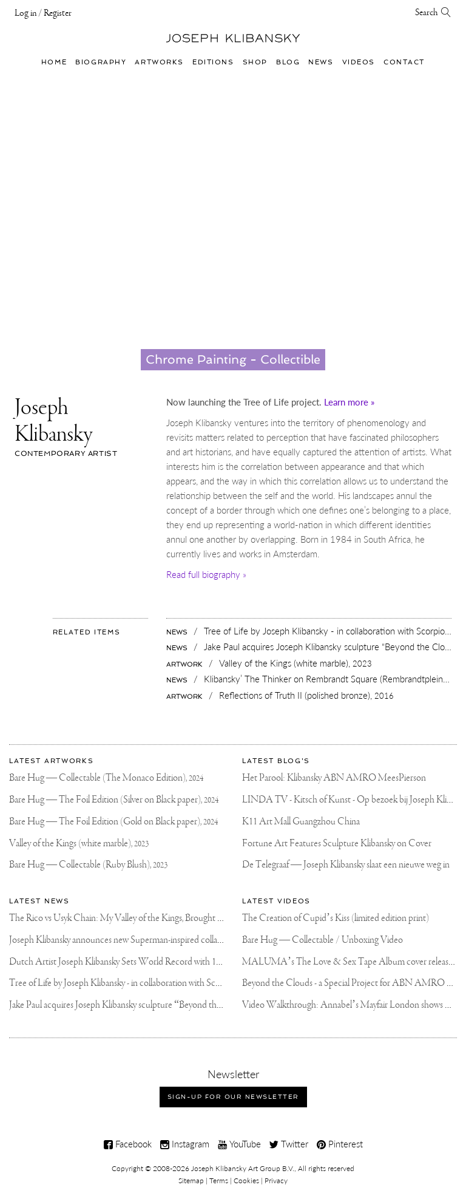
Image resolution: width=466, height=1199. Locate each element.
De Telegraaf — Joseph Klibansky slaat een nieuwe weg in (346, 865)
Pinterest (340, 1143)
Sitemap (191, 1180)
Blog (288, 62)
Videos (358, 62)
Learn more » (349, 401)
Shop (255, 62)
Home (54, 62)
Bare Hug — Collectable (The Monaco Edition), (106, 778)
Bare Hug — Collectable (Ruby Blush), (88, 865)
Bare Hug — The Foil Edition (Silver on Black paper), (113, 800)
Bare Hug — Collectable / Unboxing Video (322, 940)
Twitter (288, 1143)
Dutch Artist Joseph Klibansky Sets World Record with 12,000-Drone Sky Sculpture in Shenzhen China (196, 962)
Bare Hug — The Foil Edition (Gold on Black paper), (113, 821)
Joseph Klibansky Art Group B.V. (242, 1168)
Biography (100, 62)
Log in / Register (43, 13)
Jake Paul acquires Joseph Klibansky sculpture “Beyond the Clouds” (131, 1005)
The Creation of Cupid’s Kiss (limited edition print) (335, 918)
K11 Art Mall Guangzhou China (301, 821)
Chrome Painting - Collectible (233, 359)
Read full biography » (206, 574)
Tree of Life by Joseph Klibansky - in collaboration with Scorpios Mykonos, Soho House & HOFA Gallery (200, 983)
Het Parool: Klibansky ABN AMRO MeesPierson (334, 778)
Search (433, 12)
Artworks (159, 62)
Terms (218, 1180)
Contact (404, 62)
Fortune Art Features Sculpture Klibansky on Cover (336, 843)
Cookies (246, 1180)
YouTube (239, 1143)
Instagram (184, 1143)
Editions (213, 62)
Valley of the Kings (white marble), (79, 843)
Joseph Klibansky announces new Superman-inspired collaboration (128, 940)
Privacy (276, 1180)
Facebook (128, 1143)
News (320, 62)
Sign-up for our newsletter (233, 1096)
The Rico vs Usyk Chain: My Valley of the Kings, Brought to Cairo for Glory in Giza (159, 918)
